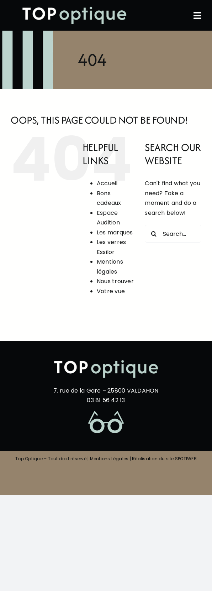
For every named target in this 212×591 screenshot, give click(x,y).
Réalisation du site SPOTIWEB (164, 459)
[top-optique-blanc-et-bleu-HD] (74, 8)
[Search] (154, 234)
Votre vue (111, 291)
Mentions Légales (109, 459)
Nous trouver (115, 281)
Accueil (107, 183)
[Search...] (173, 234)
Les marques (115, 232)
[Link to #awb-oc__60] (197, 15)
